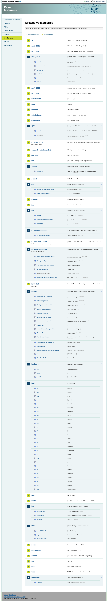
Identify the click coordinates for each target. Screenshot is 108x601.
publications (36, 550)
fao (32, 161)
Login (87, 1)
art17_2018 (35, 93)
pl (37, 466)
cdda (33, 104)
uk (38, 489)
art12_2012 (35, 46)
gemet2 (34, 179)
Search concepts (48, 34)
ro (37, 473)
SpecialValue (41, 346)
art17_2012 (35, 88)
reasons (39, 78)
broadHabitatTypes (43, 531)
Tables (6, 27)
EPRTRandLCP (37, 142)
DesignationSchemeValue (45, 305)
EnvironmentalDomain (44, 309)
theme (39, 354)
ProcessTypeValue (43, 333)
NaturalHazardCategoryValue (46, 329)
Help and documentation (12, 20)
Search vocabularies (33, 34)
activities (40, 62)
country (39, 582)
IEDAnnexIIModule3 (39, 242)
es (37, 423)
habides (34, 199)
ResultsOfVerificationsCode (45, 265)
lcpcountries (41, 511)
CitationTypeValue (42, 301)
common (34, 109)
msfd (33, 526)
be (38, 392)
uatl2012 (39, 377)
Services (6, 41)
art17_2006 (35, 57)
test (32, 561)
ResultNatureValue (43, 337)
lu (37, 450)
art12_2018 (35, 51)
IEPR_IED (35, 284)
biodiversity (36, 99)
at (37, 388)
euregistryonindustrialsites (41, 150)
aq (32, 40)
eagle (38, 373)
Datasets (7, 23)
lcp (32, 506)
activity (39, 131)
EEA (12, 1)
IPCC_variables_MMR (43, 193)
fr (37, 431)
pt (37, 470)
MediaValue (40, 325)
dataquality (35, 120)
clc (38, 369)
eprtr (33, 126)
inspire (34, 291)
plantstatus (40, 515)
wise (33, 572)
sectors (39, 519)
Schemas (7, 34)
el (37, 419)
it (37, 442)
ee (37, 415)
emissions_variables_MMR (45, 189)
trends (39, 82)
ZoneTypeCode (41, 358)
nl (37, 462)
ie (37, 439)
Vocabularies (8, 38)
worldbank (35, 577)
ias (32, 205)
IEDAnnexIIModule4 (39, 249)
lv (37, 454)
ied (32, 210)
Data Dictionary (19, 16)
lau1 (33, 383)
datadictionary (37, 115)
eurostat (34, 155)
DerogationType (42, 261)
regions (39, 535)
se (37, 477)
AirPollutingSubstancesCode (46, 256)
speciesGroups (41, 539)
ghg (32, 184)
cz (37, 404)
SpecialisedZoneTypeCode (45, 342)
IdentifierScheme (42, 313)
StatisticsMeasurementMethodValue (48, 350)
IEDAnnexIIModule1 (39, 230)
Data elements (8, 31)
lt (37, 446)
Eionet (12, 16)
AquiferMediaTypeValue (44, 296)
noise (33, 545)
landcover (35, 364)
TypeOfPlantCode (42, 269)
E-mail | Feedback (10, 595)
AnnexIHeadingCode (43, 235)
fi (37, 427)
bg (38, 396)
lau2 (33, 495)
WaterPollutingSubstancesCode (47, 277)
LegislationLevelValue (44, 317)
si (37, 481)
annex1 (39, 215)
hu (38, 435)
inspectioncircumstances (45, 219)
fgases (34, 166)
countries (40, 70)
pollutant (40, 223)
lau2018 (34, 501)
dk (38, 411)
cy (37, 400)
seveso (34, 556)
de (38, 408)
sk (37, 485)
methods (39, 74)
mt (38, 458)
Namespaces (8, 45)
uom (33, 566)
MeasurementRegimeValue (45, 321)
